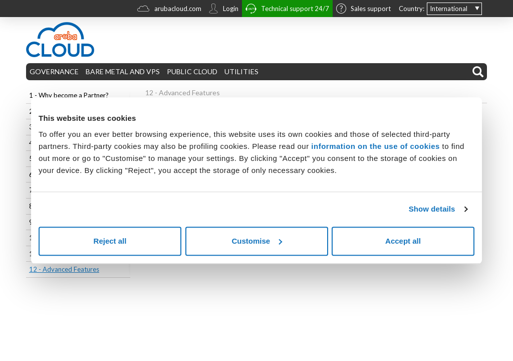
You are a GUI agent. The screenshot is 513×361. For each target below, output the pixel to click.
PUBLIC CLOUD (192, 71)
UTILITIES (241, 71)
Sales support (363, 10)
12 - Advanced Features (64, 269)
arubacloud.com (169, 10)
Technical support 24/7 (287, 10)
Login (223, 10)
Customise (256, 241)
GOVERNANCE (54, 71)
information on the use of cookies (375, 146)
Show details (432, 209)
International (448, 9)
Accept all (403, 241)
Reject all (110, 241)
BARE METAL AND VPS (123, 71)
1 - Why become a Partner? (69, 95)
